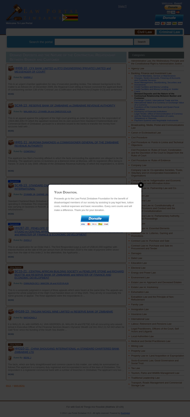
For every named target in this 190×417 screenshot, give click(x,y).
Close (141, 185)
